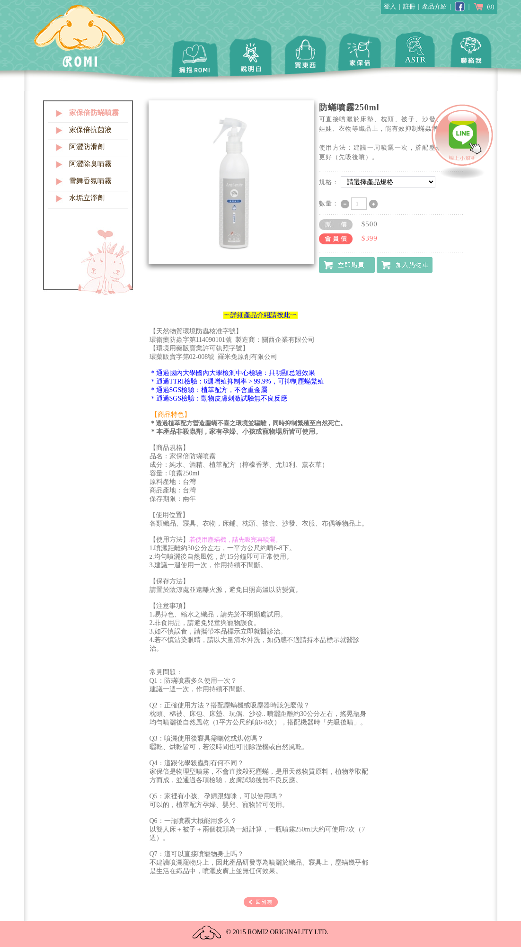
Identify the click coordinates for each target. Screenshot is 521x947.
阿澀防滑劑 (87, 147)
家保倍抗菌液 (90, 130)
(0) (483, 6)
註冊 (409, 6)
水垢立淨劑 (87, 198)
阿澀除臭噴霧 (90, 164)
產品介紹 (434, 6)
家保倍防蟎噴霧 (94, 112)
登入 (390, 6)
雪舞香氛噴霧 (90, 181)
